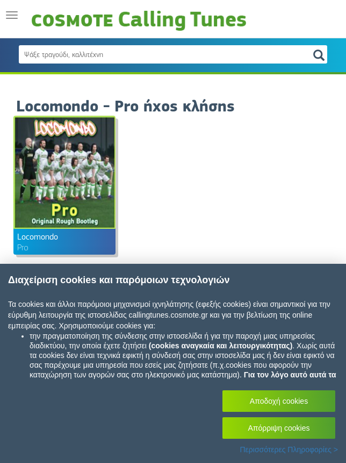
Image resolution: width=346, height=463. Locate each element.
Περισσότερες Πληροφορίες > (289, 449)
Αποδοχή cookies (279, 401)
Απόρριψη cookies (279, 428)
